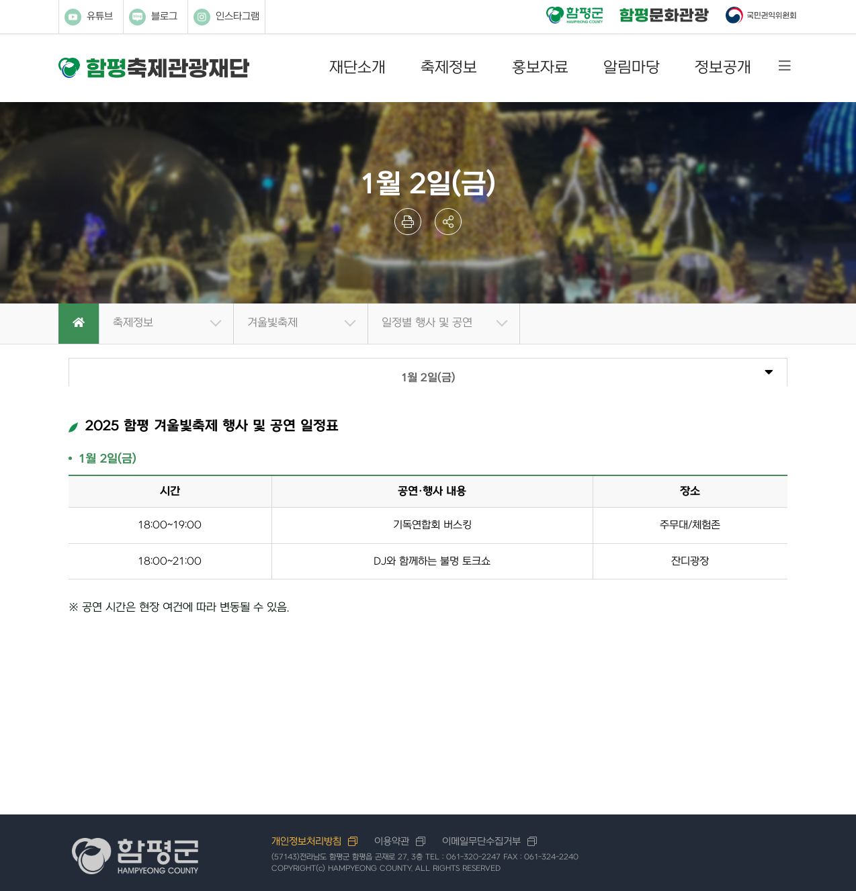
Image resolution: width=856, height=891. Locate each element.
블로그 (153, 17)
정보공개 (723, 68)
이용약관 (391, 841)
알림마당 (631, 68)
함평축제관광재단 (153, 68)
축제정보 (449, 68)
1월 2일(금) (428, 378)
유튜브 (89, 17)
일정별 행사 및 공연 (427, 323)
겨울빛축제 (272, 323)
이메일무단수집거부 (481, 841)
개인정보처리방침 (306, 841)
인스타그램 (226, 17)
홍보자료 (540, 68)
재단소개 (357, 68)
